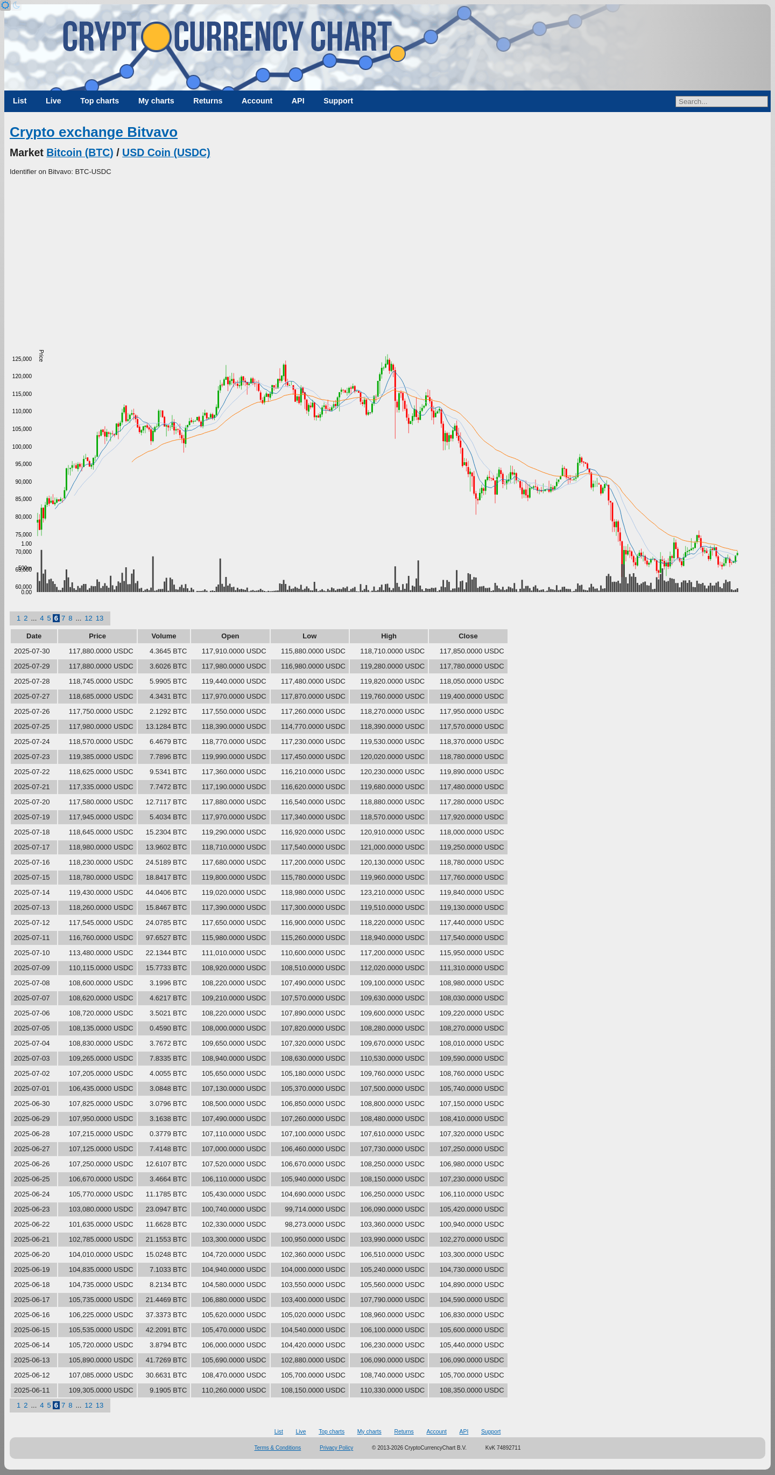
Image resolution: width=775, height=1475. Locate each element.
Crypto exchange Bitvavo (94, 132)
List (19, 100)
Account (257, 100)
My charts (156, 100)
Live (53, 100)
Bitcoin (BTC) (80, 152)
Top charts (99, 100)
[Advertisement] (387, 258)
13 (99, 618)
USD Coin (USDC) (166, 152)
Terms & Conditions (278, 1448)
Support (338, 100)
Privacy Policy (336, 1448)
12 (88, 618)
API (298, 100)
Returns (207, 100)
